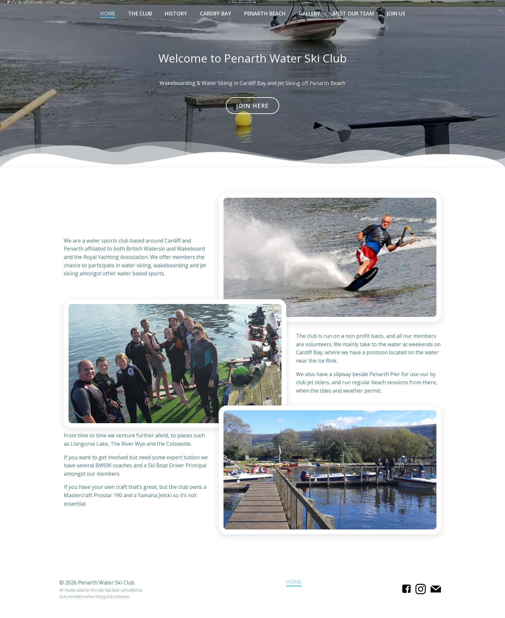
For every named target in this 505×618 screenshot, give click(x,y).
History (176, 13)
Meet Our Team (353, 13)
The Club (140, 13)
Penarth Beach (265, 13)
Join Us (396, 13)
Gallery (309, 13)
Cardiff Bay (215, 13)
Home (107, 13)
